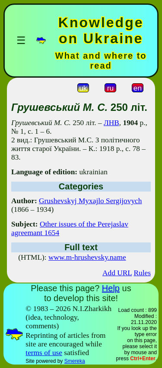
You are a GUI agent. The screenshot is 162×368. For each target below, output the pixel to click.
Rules (142, 273)
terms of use (43, 353)
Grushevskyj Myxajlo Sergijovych (90, 201)
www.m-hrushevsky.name (87, 257)
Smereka (74, 361)
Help (111, 288)
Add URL (117, 273)
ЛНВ (111, 123)
